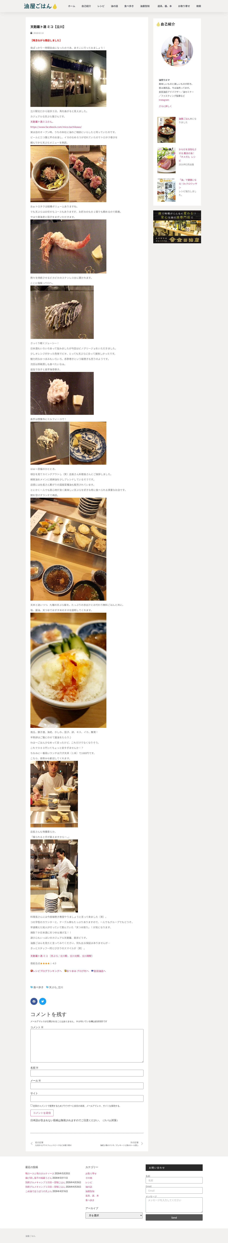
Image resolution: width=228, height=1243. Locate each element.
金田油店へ (100, 971)
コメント (36, 1027)
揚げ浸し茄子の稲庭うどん (38, 1178)
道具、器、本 (165, 6)
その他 (89, 1178)
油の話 (114, 6)
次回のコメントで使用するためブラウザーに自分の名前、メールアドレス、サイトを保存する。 (77, 1106)
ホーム (71, 6)
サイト (34, 1093)
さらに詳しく (165, 106)
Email (149, 1186)
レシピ (100, 6)
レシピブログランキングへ (47, 971)
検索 (198, 6)
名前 (34, 1068)
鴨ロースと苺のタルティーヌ (39, 1173)
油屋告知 (145, 6)
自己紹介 (86, 6)
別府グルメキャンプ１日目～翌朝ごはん (45, 1187)
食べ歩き (129, 6)
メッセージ (151, 1196)
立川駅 (63, 955)
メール (35, 1080)
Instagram (164, 99)
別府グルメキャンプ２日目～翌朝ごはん (45, 1182)
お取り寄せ (184, 6)
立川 (60, 987)
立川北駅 (74, 955)
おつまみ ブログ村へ (78, 971)
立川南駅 (87, 955)
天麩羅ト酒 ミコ (39, 955)
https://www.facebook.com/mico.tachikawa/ (56, 126)
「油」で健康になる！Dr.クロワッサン (188, 183)
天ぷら (54, 955)
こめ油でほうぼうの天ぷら (38, 1191)
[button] (34, 1001)
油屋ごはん (184, 118)
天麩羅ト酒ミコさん (41, 121)
